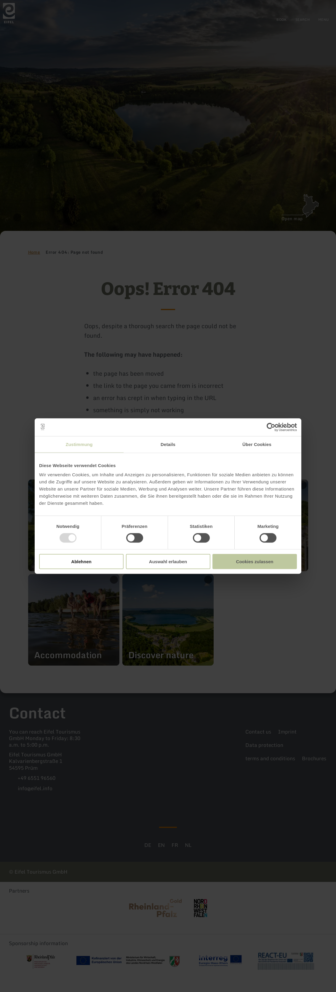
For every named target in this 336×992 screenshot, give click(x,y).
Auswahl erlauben (168, 561)
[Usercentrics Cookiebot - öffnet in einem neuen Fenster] (271, 427)
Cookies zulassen (254, 561)
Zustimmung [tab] (79, 444)
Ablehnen (81, 561)
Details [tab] (168, 444)
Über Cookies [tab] (256, 444)
